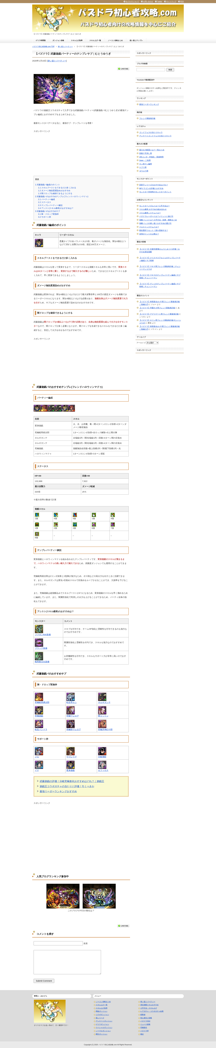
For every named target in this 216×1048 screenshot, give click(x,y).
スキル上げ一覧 (95, 40)
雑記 (142, 1034)
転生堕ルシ (71, 702)
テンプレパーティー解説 (50, 205)
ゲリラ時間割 (41, 40)
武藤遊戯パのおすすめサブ (47, 211)
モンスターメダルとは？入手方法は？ (154, 206)
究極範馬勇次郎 (42, 702)
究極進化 (143, 1027)
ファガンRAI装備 (43, 634)
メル (37, 757)
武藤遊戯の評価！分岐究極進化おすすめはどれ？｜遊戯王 (72, 781)
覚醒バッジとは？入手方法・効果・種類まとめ (158, 220)
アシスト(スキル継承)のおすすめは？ (55, 208)
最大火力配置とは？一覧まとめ (151, 150)
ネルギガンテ (104, 702)
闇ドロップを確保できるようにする (55, 193)
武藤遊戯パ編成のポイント (47, 185)
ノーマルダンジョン (103, 1031)
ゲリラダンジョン (102, 1024)
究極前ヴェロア (73, 729)
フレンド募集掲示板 (147, 118)
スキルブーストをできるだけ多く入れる (57, 188)
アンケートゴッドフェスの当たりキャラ (155, 136)
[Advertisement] (81, 152)
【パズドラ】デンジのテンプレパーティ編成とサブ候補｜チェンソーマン (159, 285)
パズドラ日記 (145, 1021)
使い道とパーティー (57, 61)
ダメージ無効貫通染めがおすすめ (54, 190)
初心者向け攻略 (146, 1018)
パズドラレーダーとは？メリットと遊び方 (156, 216)
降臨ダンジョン (101, 1011)
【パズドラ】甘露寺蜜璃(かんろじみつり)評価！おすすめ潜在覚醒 (159, 250)
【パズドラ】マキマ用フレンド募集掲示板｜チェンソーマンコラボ (159, 267)
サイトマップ (171, 1)
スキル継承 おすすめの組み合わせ (153, 209)
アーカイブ (141, 343)
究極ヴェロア (72, 716)
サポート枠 (44, 217)
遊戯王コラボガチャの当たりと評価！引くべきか (67, 786)
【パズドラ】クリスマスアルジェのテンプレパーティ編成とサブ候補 (159, 259)
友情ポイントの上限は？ (149, 234)
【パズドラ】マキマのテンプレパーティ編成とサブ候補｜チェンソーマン (159, 276)
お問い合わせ (148, 1)
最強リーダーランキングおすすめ (58, 791)
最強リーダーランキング (149, 104)
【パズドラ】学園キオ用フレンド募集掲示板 (157, 308)
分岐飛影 (102, 757)
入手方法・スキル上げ (148, 1008)
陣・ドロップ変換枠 (48, 214)
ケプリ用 (142, 167)
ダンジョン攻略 (58, 40)
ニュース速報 (145, 1024)
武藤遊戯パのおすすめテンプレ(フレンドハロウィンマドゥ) (61, 196)
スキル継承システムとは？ (150, 213)
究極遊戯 (39, 716)
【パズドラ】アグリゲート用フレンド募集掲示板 (159, 314)
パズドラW (144, 1031)
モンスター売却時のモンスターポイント (155, 192)
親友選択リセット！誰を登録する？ (153, 230)
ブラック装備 (41, 648)
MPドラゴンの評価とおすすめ (151, 188)
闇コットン (103, 716)
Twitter (159, 1)
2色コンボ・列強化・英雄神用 (151, 157)
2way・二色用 (145, 160)
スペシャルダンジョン (104, 1027)
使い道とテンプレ (136, 40)
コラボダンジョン (102, 1015)
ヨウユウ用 (143, 171)
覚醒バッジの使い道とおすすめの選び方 (155, 223)
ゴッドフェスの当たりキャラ (151, 132)
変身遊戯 (70, 770)
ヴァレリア (71, 757)
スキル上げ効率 (77, 40)
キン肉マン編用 (145, 164)
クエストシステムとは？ (149, 227)
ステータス (44, 202)
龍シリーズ (100, 1018)
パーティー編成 (46, 199)
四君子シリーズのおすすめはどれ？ (153, 185)
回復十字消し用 (145, 153)
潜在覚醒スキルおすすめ (149, 1005)
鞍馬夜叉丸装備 (42, 661)
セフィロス (103, 770)
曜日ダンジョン (101, 1034)
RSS (182, 1)
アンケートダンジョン (104, 1021)
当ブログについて (132, 1)
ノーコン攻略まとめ (115, 40)
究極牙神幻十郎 (105, 729)
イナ (37, 770)
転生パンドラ (41, 729)
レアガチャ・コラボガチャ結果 (152, 1011)
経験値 (142, 1015)
